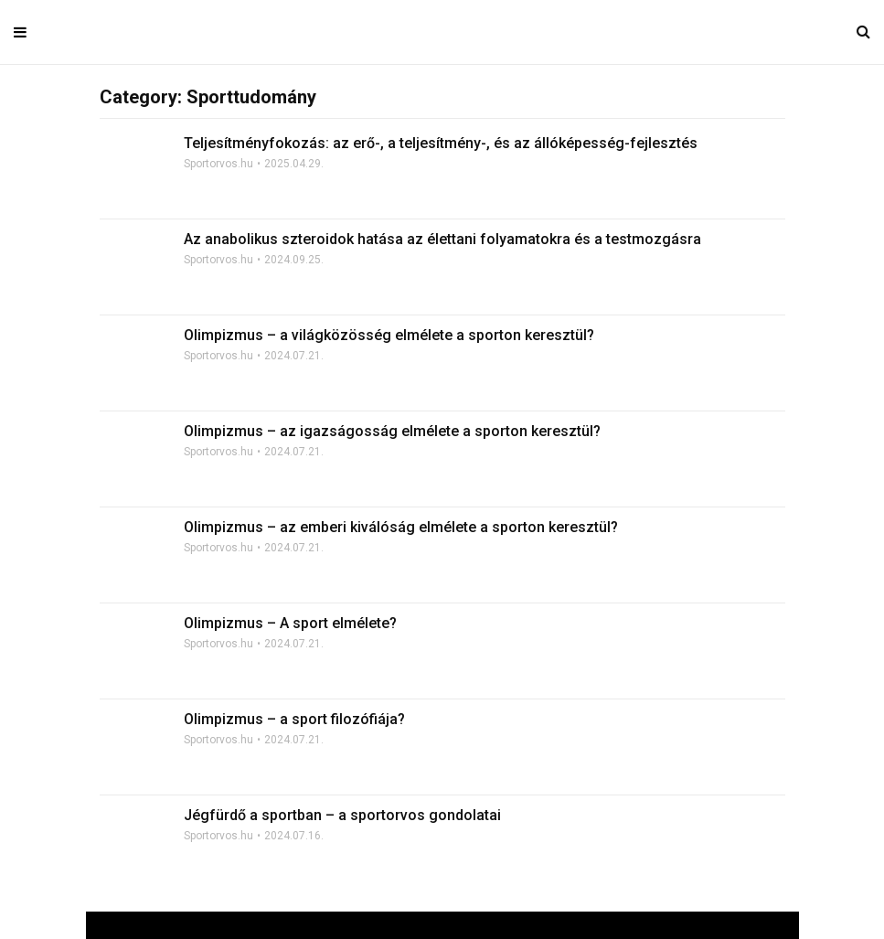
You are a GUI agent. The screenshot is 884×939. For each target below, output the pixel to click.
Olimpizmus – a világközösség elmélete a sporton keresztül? (389, 335)
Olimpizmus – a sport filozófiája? (294, 719)
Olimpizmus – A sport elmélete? (290, 623)
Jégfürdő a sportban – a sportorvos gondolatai (342, 815)
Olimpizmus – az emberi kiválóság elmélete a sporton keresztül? (401, 527)
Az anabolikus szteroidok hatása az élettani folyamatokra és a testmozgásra (442, 239)
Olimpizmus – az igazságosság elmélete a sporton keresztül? (392, 431)
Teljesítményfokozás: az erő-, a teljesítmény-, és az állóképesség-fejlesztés (441, 143)
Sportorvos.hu (218, 163)
